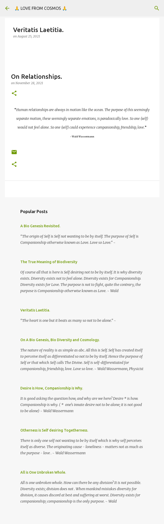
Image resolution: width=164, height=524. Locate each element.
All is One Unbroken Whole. (43, 472)
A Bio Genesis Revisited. (40, 226)
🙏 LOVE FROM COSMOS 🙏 (40, 8)
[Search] (157, 8)
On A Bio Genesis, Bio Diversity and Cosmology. (60, 340)
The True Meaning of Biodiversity (48, 262)
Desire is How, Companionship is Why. (51, 388)
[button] (14, 93)
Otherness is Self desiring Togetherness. (54, 430)
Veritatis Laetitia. (35, 310)
